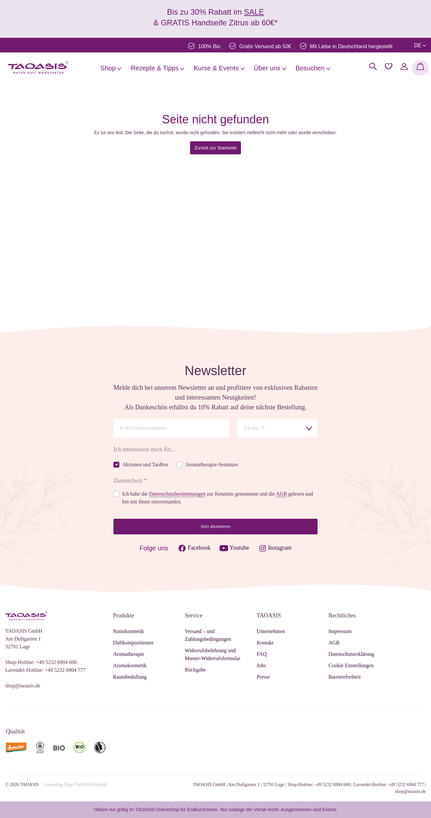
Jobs (261, 665)
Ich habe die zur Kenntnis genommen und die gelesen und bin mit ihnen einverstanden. (217, 497)
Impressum (339, 631)
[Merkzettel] (388, 66)
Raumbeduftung (130, 677)
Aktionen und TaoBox (145, 464)
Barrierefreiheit (344, 677)
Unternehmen (271, 631)
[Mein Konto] (404, 66)
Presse (263, 677)
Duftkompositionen (133, 642)
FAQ (262, 654)
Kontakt (265, 642)
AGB (281, 494)
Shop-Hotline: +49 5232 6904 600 (41, 662)
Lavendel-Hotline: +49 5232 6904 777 (45, 670)
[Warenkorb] (420, 68)
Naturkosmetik (128, 631)
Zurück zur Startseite (215, 147)
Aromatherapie (128, 654)
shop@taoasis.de (22, 685)
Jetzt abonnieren (215, 526)
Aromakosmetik (130, 665)
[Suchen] (373, 66)
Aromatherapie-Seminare (212, 464)
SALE (254, 11)
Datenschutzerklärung (351, 654)
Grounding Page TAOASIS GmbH (75, 784)
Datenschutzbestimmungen (177, 494)
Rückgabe (195, 669)
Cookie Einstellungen (350, 665)
